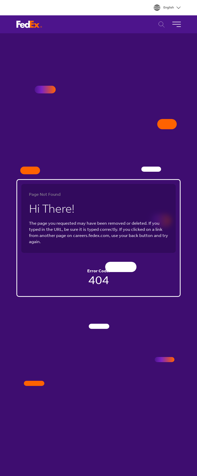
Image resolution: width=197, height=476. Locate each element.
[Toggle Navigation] (176, 24)
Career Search (160, 24)
